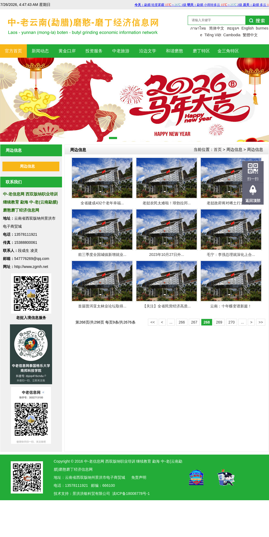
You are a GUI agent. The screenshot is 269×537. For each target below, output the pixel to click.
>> (261, 322)
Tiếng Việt (212, 35)
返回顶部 (252, 200)
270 (231, 322)
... (171, 322)
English (247, 28)
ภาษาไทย (198, 28)
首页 (218, 149)
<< (152, 322)
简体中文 (216, 28)
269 (219, 322)
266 (182, 322)
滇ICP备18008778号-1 (131, 493)
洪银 (84, 493)
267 (194, 322)
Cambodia (232, 35)
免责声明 (138, 477)
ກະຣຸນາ (233, 28)
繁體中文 (250, 35)
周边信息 (27, 166)
